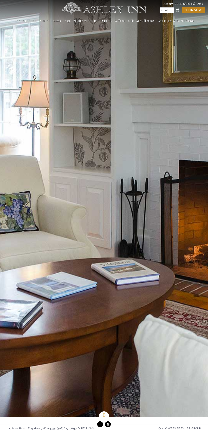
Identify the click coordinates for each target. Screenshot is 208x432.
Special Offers (113, 20)
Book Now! (193, 10)
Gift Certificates (141, 20)
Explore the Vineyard (82, 20)
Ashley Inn (104, 8)
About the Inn (25, 20)
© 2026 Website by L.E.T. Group (179, 428)
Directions (86, 428)
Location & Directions (176, 20)
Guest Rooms (50, 20)
